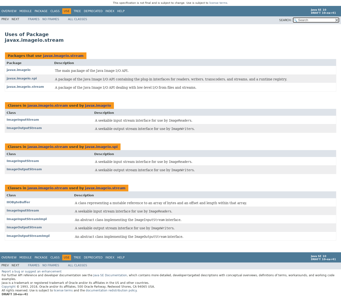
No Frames (50, 19)
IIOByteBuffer (18, 202)
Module (25, 11)
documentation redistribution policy (111, 290)
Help (121, 11)
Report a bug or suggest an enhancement (32, 271)
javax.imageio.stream (63, 56)
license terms (218, 3)
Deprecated (93, 11)
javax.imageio (19, 70)
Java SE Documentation (110, 275)
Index (109, 11)
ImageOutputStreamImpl (28, 236)
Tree (77, 11)
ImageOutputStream (24, 128)
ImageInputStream (23, 119)
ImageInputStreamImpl (27, 219)
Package (41, 11)
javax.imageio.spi (22, 78)
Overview (9, 11)
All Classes (77, 19)
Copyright (9, 286)
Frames (34, 19)
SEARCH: (285, 20)
